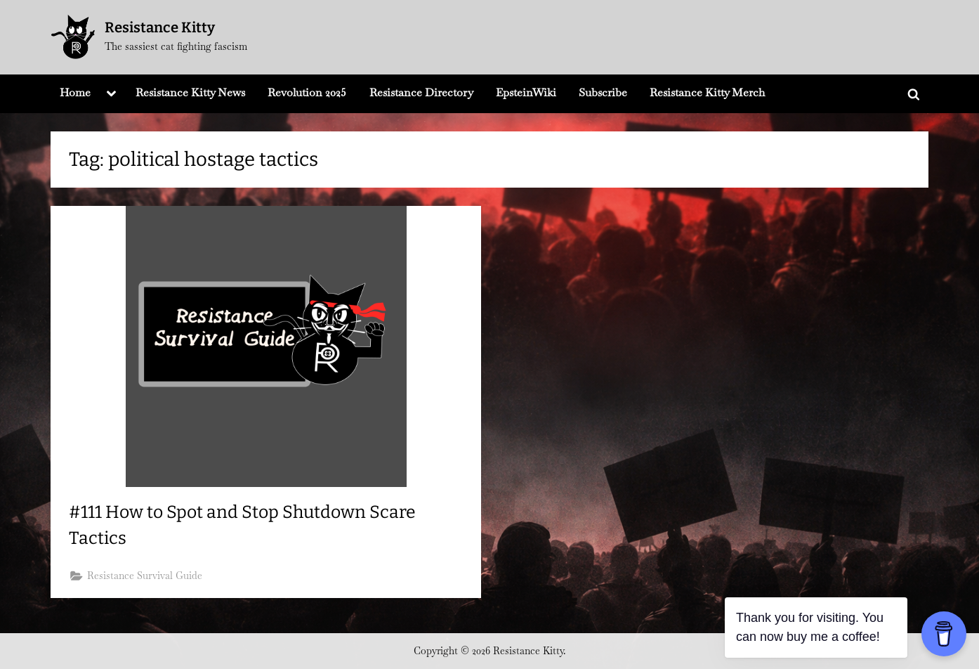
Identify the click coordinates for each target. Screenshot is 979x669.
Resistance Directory (421, 92)
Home (75, 92)
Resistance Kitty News (190, 92)
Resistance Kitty (160, 27)
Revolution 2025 (307, 92)
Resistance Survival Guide (144, 575)
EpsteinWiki (526, 92)
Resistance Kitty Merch (707, 92)
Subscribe (603, 92)
